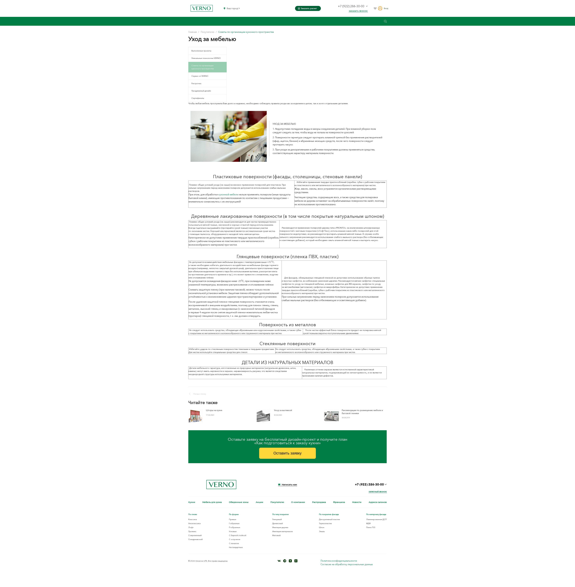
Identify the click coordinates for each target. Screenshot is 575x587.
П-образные (234, 528)
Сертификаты (197, 98)
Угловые (233, 532)
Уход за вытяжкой (283, 410)
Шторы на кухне (214, 410)
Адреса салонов (378, 502)
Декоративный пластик (329, 520)
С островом (234, 540)
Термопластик (325, 524)
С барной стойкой (237, 536)
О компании (298, 502)
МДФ (368, 524)
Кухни (191, 502)
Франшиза (339, 502)
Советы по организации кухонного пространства (202, 67)
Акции (259, 502)
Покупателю (277, 502)
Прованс (192, 532)
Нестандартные (236, 548)
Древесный (277, 524)
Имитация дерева (280, 528)
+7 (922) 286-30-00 (351, 6)
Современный (195, 536)
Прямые (232, 520)
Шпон (321, 528)
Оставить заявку (287, 453)
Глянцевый (277, 520)
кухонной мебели (228, 194)
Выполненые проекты (201, 50)
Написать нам (287, 485)
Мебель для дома (212, 502)
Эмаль (322, 532)
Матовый (276, 536)
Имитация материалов (282, 532)
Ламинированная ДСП (376, 520)
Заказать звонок (358, 11)
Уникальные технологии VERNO (206, 58)
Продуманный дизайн (201, 91)
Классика (192, 520)
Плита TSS (370, 528)
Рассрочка (196, 83)
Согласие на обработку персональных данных (347, 564)
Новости (356, 502)
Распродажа (319, 502)
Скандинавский (195, 540)
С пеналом (234, 544)
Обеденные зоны (239, 502)
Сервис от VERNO (199, 76)
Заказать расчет (307, 8)
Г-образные (234, 524)
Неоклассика (194, 524)
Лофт (190, 528)
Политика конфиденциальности (339, 561)
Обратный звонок (378, 492)
